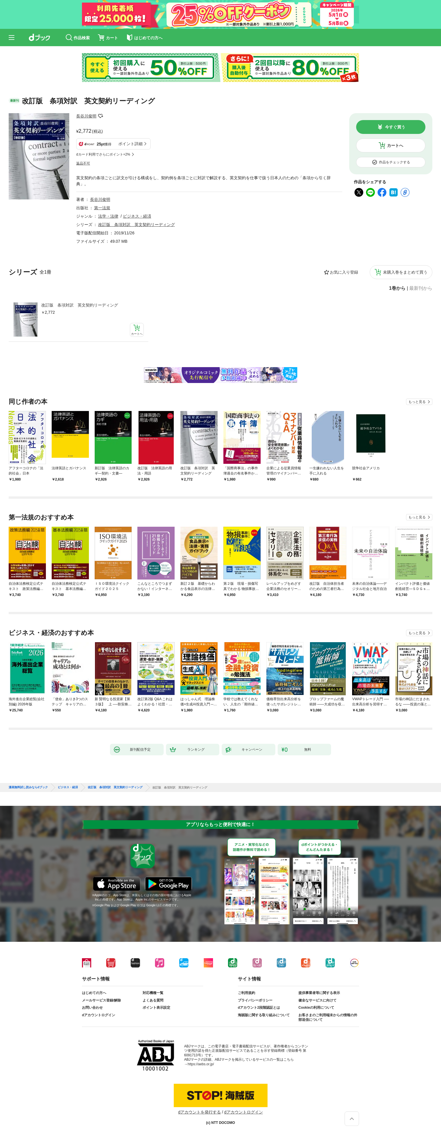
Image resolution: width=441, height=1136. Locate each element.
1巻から (397, 288)
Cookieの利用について (316, 1008)
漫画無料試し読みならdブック (28, 787)
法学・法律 (108, 216)
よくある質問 (153, 1000)
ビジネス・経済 (137, 216)
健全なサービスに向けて (317, 1000)
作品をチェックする (394, 162)
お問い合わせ (92, 1008)
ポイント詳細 (130, 143)
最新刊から (420, 288)
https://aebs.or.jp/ (201, 1064)
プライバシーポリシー (255, 1000)
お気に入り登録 (344, 272)
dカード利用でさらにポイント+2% (103, 154)
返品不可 (83, 163)
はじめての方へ (94, 993)
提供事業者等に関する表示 (319, 993)
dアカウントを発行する (199, 1112)
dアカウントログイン (98, 1015)
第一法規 (102, 207)
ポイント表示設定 (156, 1008)
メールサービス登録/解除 (101, 1000)
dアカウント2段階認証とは (259, 1008)
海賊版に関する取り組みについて (264, 1015)
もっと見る (417, 402)
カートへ (395, 145)
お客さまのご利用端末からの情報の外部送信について (327, 1017)
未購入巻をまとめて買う (405, 272)
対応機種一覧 (153, 993)
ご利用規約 (246, 993)
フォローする (100, 116)
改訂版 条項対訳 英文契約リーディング (79, 305)
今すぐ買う (395, 127)
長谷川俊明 (86, 116)
